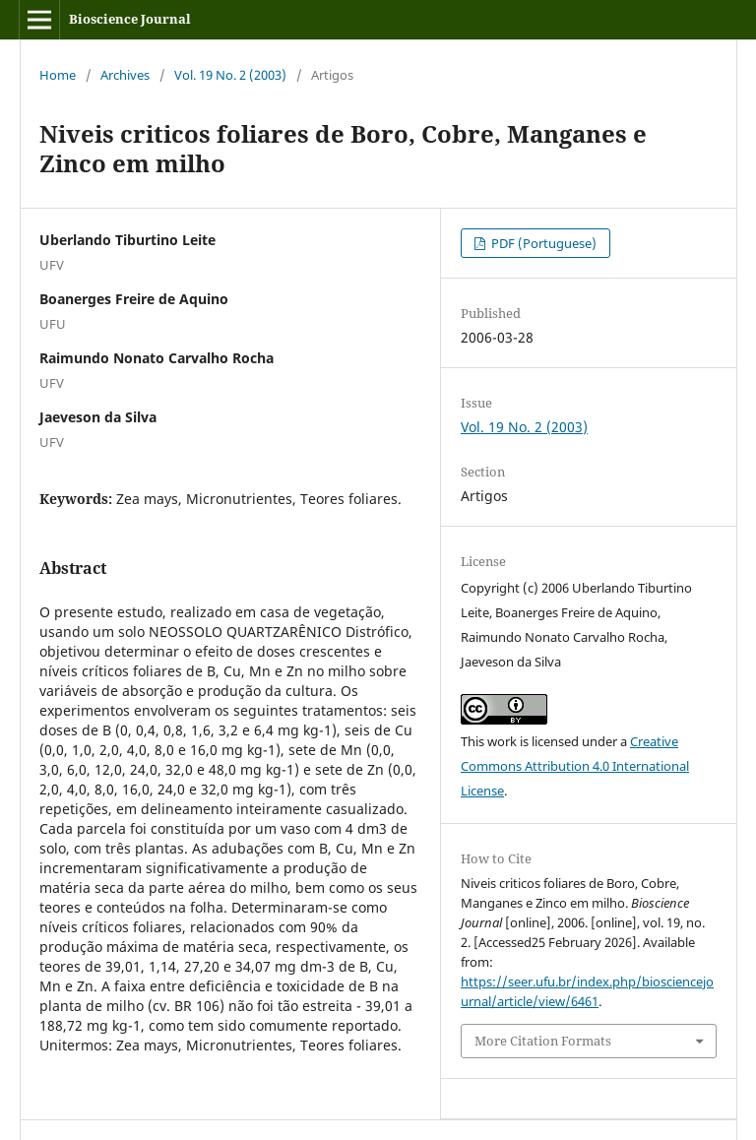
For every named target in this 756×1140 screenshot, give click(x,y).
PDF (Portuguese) (542, 243)
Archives (125, 75)
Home (57, 75)
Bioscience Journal (130, 19)
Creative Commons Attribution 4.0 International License (575, 765)
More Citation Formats (542, 1040)
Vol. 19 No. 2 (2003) (230, 75)
